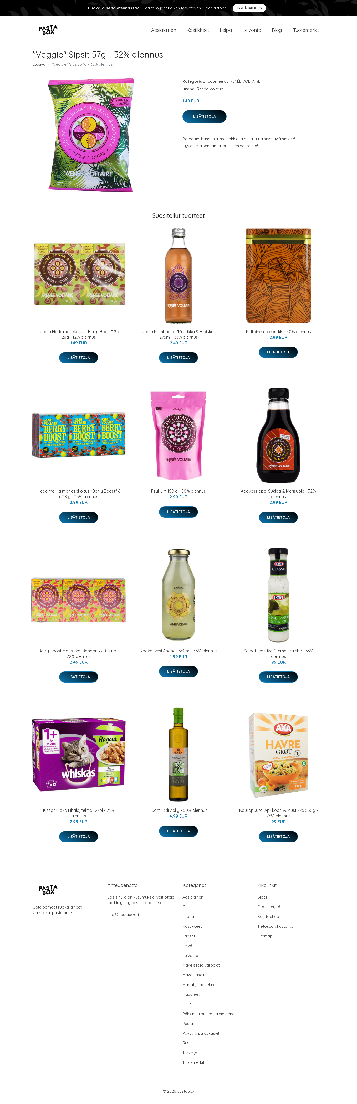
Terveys (189, 1056)
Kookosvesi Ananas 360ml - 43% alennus (178, 654)
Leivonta (251, 32)
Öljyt (186, 1007)
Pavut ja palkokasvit (200, 1036)
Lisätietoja (204, 120)
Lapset (188, 939)
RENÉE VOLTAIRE (245, 84)
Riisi (186, 1046)
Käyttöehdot (268, 920)
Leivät (187, 949)
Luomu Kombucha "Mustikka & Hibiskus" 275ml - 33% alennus (178, 338)
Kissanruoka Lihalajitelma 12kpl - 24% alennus (78, 816)
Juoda (188, 920)
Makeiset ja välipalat (201, 968)
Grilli (186, 910)
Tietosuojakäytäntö (275, 929)
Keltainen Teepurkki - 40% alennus (278, 335)
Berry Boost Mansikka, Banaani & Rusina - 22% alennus (78, 657)
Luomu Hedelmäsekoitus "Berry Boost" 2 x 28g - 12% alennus (78, 338)
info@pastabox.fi (123, 918)
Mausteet (191, 997)
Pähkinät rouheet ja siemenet (209, 1017)
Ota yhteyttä (268, 910)
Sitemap (264, 939)
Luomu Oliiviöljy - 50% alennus (178, 814)
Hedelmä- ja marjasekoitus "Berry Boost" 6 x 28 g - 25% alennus (78, 497)
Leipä (226, 32)
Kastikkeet (198, 32)
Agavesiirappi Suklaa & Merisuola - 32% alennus (278, 497)
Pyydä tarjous (249, 8)
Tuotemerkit (306, 32)
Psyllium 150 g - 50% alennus (178, 494)
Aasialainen (163, 32)
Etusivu (39, 67)
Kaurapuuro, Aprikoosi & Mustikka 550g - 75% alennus (278, 816)
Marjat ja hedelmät (199, 988)
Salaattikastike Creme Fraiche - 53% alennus (278, 657)
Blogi (277, 32)
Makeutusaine (195, 978)
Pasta (187, 1027)
